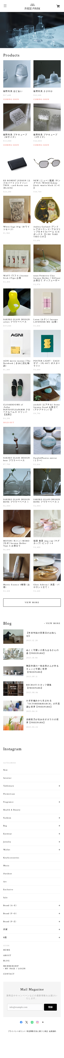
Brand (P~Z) (9, 921)
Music (6, 865)
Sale (5, 897)
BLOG (6, 961)
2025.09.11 (32, 676)
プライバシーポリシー (17, 1031)
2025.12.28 (32, 640)
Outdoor (7, 873)
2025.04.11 (32, 711)
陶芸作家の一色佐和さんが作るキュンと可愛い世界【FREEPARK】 (42, 669)
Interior (7, 778)
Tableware (8, 786)
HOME (6, 950)
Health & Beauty (11, 810)
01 (55, 46)
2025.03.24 (32, 727)
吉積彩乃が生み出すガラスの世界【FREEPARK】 (42, 721)
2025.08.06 (32, 692)
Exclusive (8, 889)
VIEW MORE (32, 602)
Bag (5, 825)
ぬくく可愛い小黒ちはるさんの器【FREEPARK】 (42, 651)
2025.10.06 (32, 657)
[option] (32, 30)
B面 (5, 937)
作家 (5, 929)
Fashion (7, 818)
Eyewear (7, 834)
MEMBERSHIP (11, 966)
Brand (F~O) (10, 913)
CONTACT (9, 974)
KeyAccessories (11, 857)
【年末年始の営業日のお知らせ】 (41, 634)
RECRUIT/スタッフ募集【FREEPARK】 (39, 686)
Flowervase (9, 794)
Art (5, 881)
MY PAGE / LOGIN (15, 968)
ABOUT (7, 955)
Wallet (6, 849)
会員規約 (52, 1031)
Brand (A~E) (10, 905)
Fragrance (8, 802)
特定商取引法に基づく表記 (37, 1031)
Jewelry (7, 842)
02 (60, 46)
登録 (50, 1007)
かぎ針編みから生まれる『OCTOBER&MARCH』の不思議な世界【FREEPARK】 (43, 703)
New (5, 770)
